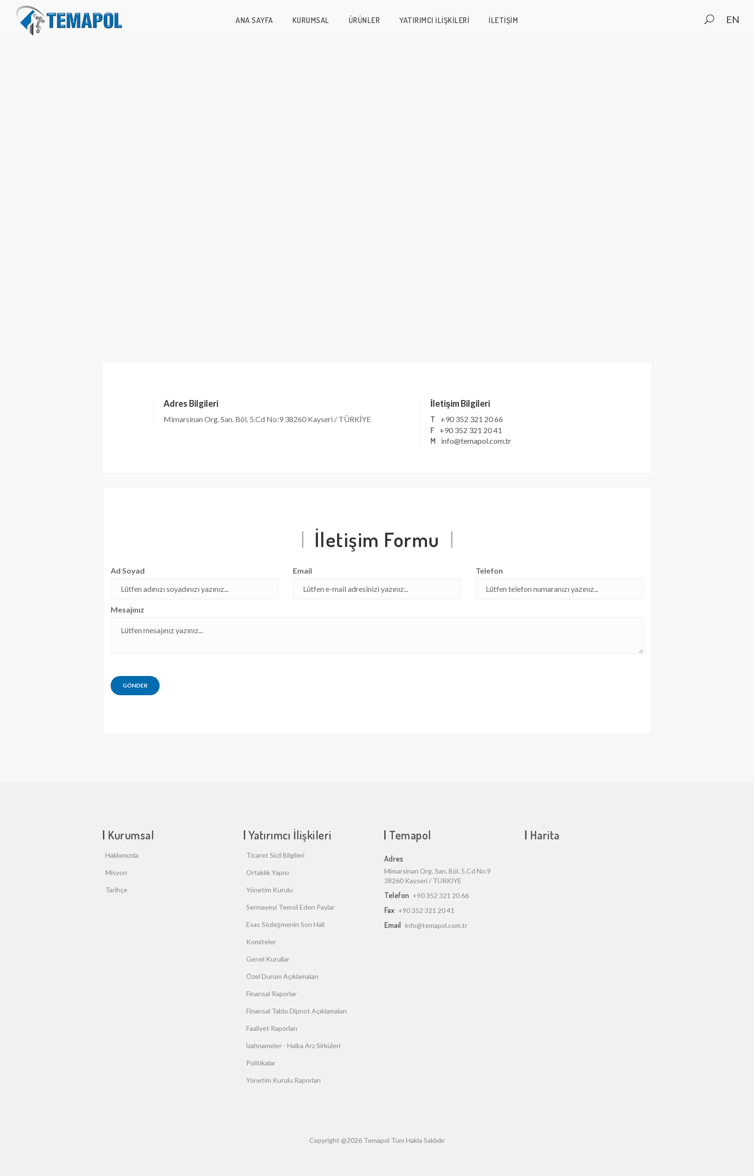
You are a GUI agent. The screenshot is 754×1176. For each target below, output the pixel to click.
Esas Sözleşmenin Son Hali (285, 924)
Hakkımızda (121, 855)
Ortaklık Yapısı (267, 872)
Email (302, 570)
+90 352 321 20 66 (471, 419)
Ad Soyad (128, 570)
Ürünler (364, 20)
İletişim (503, 20)
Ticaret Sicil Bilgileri (275, 855)
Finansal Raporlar (271, 993)
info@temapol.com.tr (476, 440)
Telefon (489, 570)
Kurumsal (310, 20)
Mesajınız (127, 609)
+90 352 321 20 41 (471, 430)
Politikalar (261, 1063)
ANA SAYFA (254, 20)
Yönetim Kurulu (269, 890)
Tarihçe (116, 890)
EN (733, 19)
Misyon (116, 872)
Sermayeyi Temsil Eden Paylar (290, 907)
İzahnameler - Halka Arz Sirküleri (293, 1045)
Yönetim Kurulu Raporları (283, 1080)
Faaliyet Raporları (271, 1028)
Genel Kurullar (267, 959)
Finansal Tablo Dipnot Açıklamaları (296, 1011)
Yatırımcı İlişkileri (434, 20)
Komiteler (261, 942)
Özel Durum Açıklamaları (282, 976)
